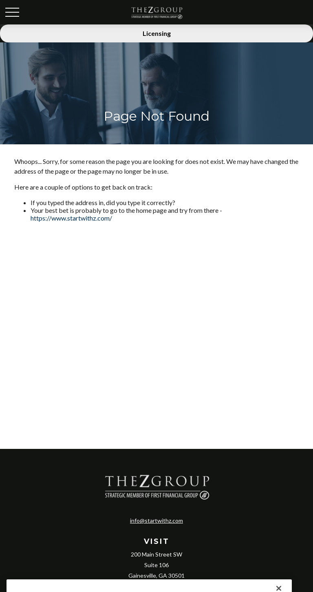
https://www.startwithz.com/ (71, 218)
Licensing (157, 33)
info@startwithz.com (156, 520)
